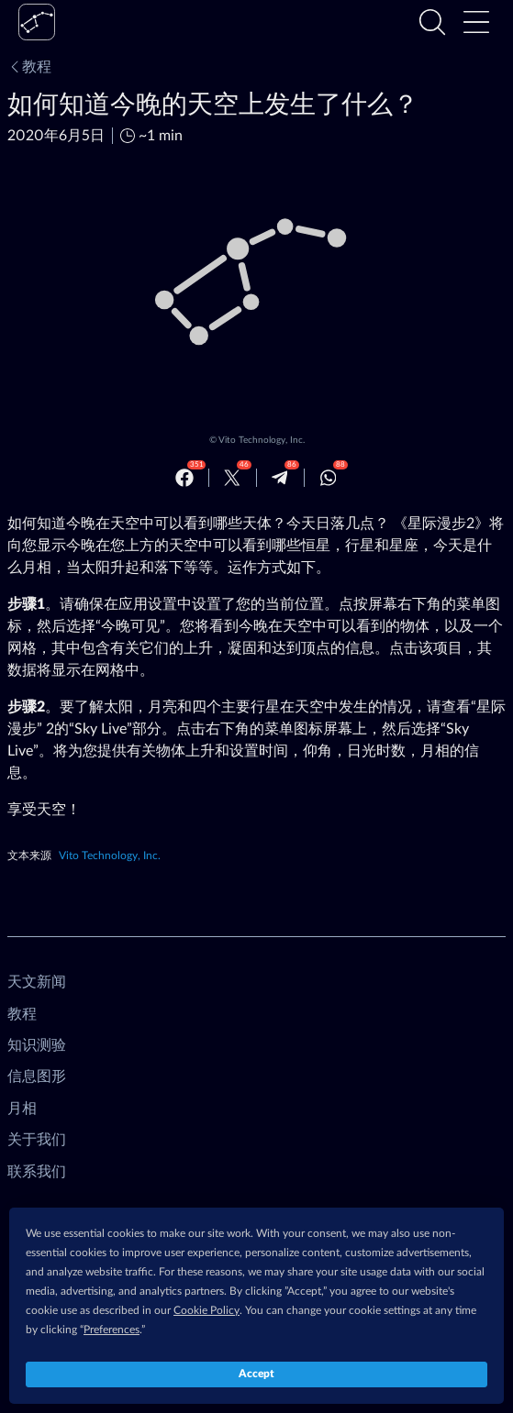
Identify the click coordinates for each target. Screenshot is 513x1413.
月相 (22, 1108)
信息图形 (36, 1076)
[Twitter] (232, 478)
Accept (256, 1373)
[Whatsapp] (328, 478)
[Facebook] (184, 478)
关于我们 (36, 1139)
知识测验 (36, 1045)
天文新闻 (36, 982)
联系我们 (36, 1172)
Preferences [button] (111, 1329)
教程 (29, 67)
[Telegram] (280, 478)
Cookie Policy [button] (206, 1310)
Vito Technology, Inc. (261, 440)
